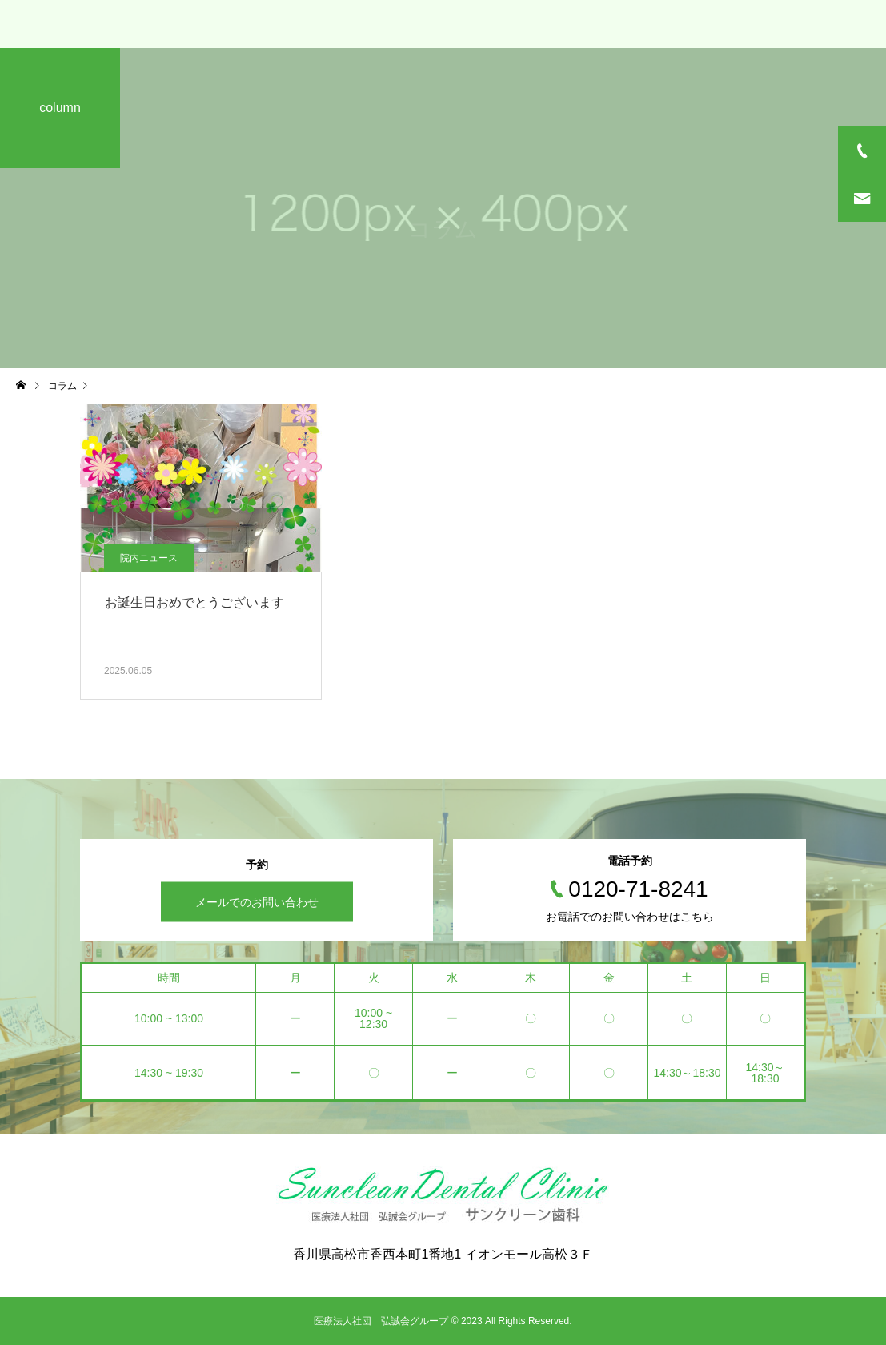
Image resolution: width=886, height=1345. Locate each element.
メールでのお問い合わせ (257, 902)
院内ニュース (149, 558)
